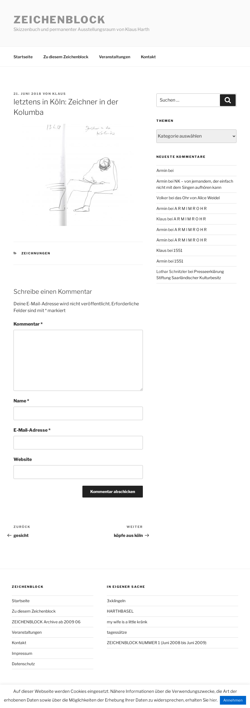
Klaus (59, 94)
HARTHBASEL (120, 611)
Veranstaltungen (114, 56)
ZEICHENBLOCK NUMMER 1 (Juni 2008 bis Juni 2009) (156, 642)
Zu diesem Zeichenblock (65, 56)
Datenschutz (23, 663)
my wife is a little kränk (127, 621)
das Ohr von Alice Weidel (197, 197)
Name (21, 401)
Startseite (23, 56)
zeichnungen (36, 253)
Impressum (22, 653)
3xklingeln (116, 600)
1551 (178, 250)
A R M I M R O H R (190, 208)
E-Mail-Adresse (32, 430)
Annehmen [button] (233, 700)
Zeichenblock (59, 20)
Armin (161, 170)
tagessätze (117, 632)
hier (213, 700)
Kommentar (28, 324)
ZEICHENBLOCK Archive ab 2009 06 (46, 621)
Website (22, 459)
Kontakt (148, 56)
